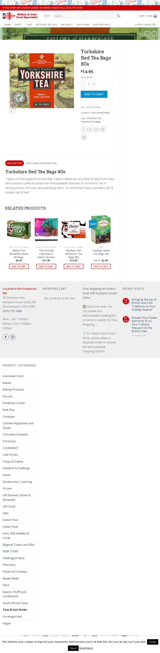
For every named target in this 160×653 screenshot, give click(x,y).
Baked (7, 383)
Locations (82, 24)
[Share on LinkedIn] (84, 137)
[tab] (14, 163)
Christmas (9, 441)
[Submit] (118, 16)
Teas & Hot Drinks (20, 33)
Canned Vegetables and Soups (18, 425)
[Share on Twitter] (90, 129)
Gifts (6, 513)
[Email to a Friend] (96, 129)
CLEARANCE (10, 448)
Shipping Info (101, 24)
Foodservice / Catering (17, 482)
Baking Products (13, 389)
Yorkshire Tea (94, 118)
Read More (86, 648)
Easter (7, 475)
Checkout (66, 24)
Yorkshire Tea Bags (91, 121)
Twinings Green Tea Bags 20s (101, 252)
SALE (6, 585)
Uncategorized (12, 616)
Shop (18, 24)
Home (7, 24)
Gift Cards (9, 506)
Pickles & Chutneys (15, 571)
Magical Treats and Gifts (19, 545)
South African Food (15, 603)
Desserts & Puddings (16, 468)
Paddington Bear (14, 558)
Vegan (7, 623)
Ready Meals (11, 578)
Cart (29, 24)
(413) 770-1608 (12, 311)
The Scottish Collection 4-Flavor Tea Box (46, 254)
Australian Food (13, 376)
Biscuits (8, 396)
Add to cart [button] (19, 266)
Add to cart (94, 94)
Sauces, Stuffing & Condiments (14, 594)
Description (14, 163)
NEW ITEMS (10, 551)
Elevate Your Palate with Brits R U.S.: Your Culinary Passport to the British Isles (144, 324)
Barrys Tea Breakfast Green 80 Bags (19, 254)
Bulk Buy (8, 410)
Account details (46, 24)
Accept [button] (152, 641)
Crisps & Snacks (13, 461)
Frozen (7, 488)
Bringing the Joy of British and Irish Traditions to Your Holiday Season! (144, 304)
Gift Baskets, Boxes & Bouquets (17, 497)
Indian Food (10, 527)
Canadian (9, 417)
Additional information (41, 163)
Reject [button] (73, 648)
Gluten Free (10, 520)
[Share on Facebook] (84, 129)
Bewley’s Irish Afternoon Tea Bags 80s (73, 254)
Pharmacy (9, 565)
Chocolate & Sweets (15, 434)
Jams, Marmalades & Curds (16, 535)
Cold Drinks (10, 455)
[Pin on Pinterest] (103, 129)
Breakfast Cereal (14, 403)
